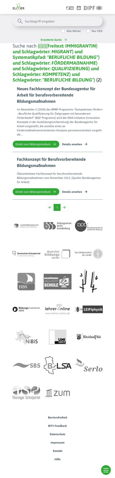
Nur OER (97, 31)
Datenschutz (57, 434)
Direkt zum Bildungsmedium (36, 144)
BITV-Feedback (57, 425)
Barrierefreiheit (57, 417)
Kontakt (57, 450)
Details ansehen (75, 144)
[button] (106, 470)
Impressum (58, 442)
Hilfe (57, 459)
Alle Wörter (74, 31)
